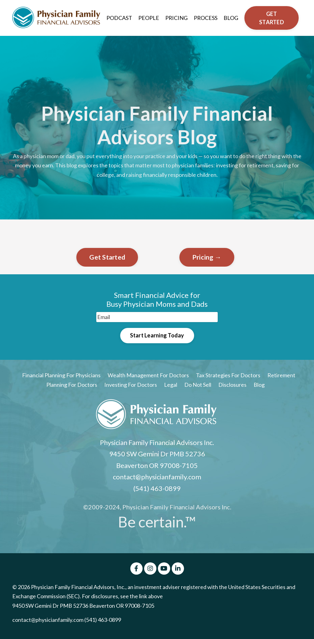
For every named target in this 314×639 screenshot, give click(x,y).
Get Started (107, 257)
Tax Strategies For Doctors (228, 375)
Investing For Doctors (130, 385)
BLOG (231, 17)
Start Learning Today (157, 335)
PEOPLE (148, 17)
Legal (171, 385)
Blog (259, 385)
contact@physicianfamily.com (157, 477)
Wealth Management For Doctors (148, 375)
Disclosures (232, 385)
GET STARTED (271, 17)
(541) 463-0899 (157, 489)
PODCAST (119, 17)
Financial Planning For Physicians (61, 375)
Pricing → (206, 257)
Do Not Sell (197, 385)
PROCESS (206, 17)
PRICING (176, 17)
